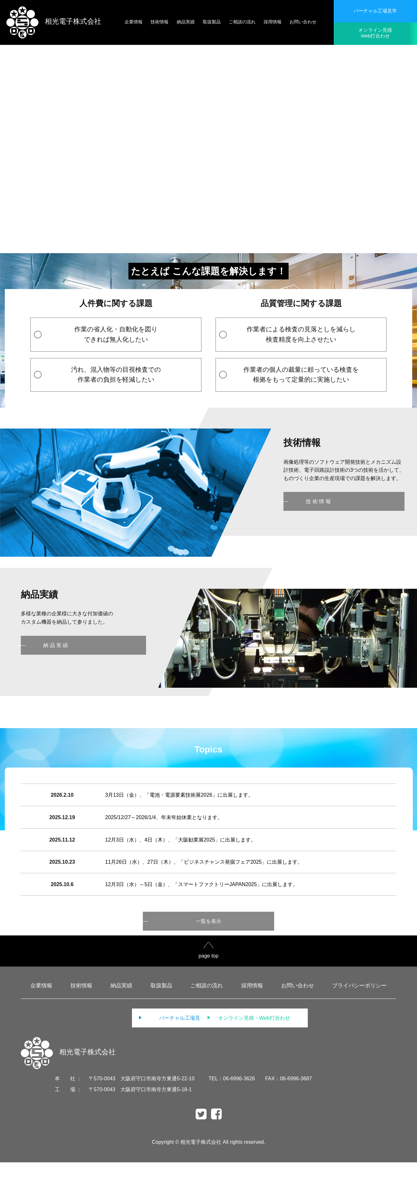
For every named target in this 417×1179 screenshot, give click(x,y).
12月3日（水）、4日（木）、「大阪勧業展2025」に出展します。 (181, 848)
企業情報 (41, 1002)
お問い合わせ (297, 1002)
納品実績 (121, 1002)
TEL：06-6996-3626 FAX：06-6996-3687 (260, 1095)
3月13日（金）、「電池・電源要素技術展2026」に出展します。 (180, 796)
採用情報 (252, 1002)
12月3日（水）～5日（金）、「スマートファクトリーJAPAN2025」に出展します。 (202, 899)
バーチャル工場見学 (375, 10)
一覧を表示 (208, 938)
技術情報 (81, 1002)
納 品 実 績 (55, 645)
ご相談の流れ (206, 1002)
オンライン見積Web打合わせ (375, 32)
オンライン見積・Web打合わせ (271, 1034)
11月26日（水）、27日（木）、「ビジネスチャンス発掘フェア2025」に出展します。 (205, 873)
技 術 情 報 (318, 501)
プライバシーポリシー (359, 1002)
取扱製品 (161, 1002)
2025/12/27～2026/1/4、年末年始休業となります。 (164, 822)
